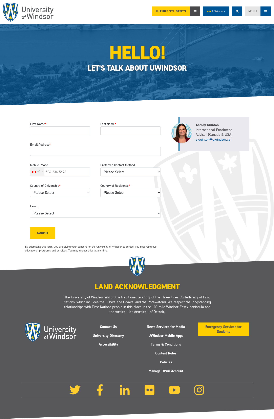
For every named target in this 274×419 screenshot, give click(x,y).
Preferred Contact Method (117, 165)
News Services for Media (166, 326)
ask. (216, 11)
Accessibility (108, 344)
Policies (166, 362)
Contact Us (108, 326)
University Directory (108, 335)
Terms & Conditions (166, 344)
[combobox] (37, 172)
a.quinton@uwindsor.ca (213, 139)
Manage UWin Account (166, 371)
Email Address (40, 144)
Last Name (108, 124)
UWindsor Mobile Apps (165, 335)
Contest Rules (165, 353)
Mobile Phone (39, 165)
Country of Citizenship (45, 186)
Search (237, 11)
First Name (38, 124)
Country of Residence (115, 186)
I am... (34, 206)
